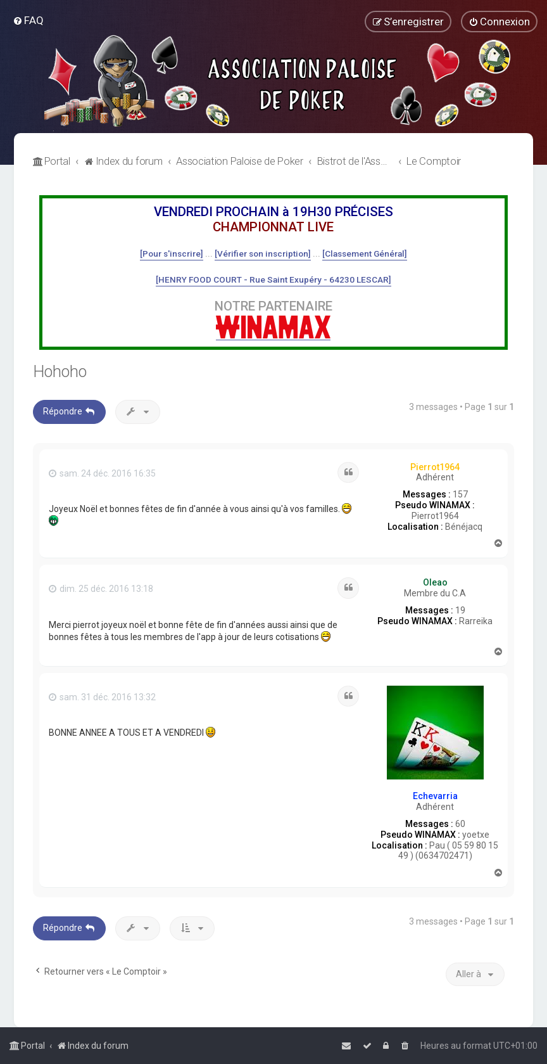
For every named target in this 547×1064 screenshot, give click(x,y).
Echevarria (435, 796)
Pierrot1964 (435, 467)
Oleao (435, 582)
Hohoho (60, 371)
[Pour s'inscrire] (171, 253)
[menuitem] (28, 20)
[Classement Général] (364, 253)
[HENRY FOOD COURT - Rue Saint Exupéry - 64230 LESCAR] (273, 279)
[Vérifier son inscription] (263, 253)
